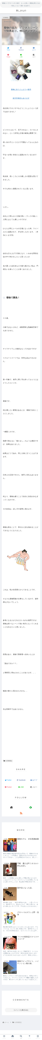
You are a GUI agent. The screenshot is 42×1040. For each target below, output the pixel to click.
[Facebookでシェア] (21, 48)
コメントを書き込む (21, 1010)
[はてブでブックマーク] (34, 48)
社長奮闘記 (8, 761)
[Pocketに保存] (8, 55)
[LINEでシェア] (21, 55)
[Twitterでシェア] (8, 48)
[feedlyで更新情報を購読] (30, 807)
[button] (34, 55)
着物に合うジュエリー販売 (21, 89)
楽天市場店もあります (21, 98)
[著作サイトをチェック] (11, 807)
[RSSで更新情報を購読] (21, 813)
